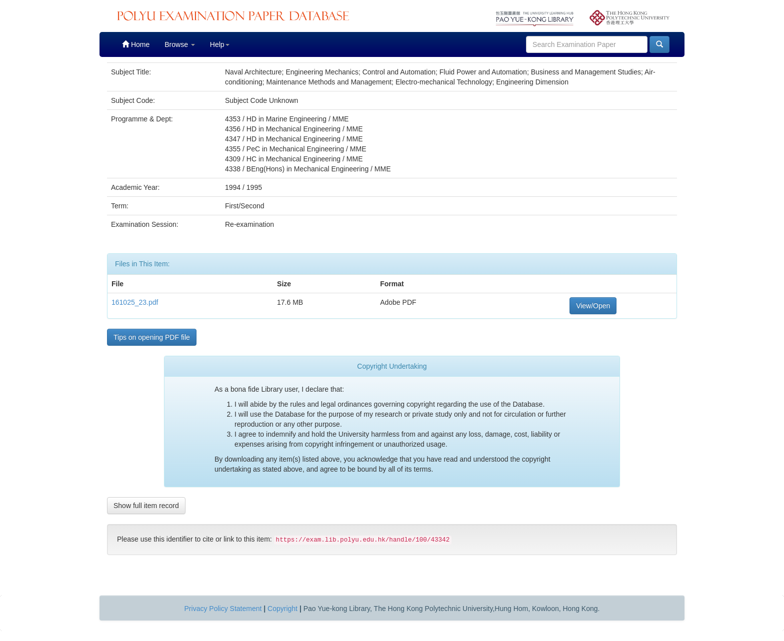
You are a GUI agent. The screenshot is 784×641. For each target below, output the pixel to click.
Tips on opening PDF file (152, 337)
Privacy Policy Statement (223, 609)
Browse (179, 44)
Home (136, 44)
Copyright (283, 609)
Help (220, 44)
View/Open (593, 306)
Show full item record (146, 506)
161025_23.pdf (135, 302)
